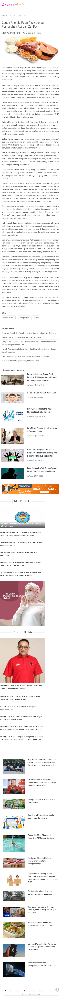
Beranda (8, 991)
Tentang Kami (29, 991)
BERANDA (6, 15)
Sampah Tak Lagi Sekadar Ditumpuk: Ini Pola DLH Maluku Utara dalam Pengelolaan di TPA (29, 343)
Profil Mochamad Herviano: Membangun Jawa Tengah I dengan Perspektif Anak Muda (42, 782)
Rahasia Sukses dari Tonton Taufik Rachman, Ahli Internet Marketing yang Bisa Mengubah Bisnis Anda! (42, 377)
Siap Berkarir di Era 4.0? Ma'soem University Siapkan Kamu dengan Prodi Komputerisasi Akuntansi (42, 762)
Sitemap (53, 991)
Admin (31, 385)
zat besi (35, 317)
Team (39, 33)
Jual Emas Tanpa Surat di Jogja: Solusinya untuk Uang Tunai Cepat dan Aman (42, 910)
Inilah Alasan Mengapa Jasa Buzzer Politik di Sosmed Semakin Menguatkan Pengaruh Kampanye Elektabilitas (42, 453)
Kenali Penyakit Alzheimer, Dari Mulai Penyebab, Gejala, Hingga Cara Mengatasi (29, 350)
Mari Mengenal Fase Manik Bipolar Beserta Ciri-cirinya (25, 356)
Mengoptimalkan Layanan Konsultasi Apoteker (22, 337)
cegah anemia (8, 317)
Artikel (17, 991)
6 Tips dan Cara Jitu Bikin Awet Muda (41, 393)
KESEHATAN (20, 15)
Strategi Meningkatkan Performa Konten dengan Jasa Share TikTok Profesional (42, 947)
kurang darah (23, 317)
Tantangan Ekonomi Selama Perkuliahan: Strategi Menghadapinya (39, 861)
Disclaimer (42, 991)
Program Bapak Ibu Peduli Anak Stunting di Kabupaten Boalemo (29, 333)
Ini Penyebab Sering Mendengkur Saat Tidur (20, 360)
